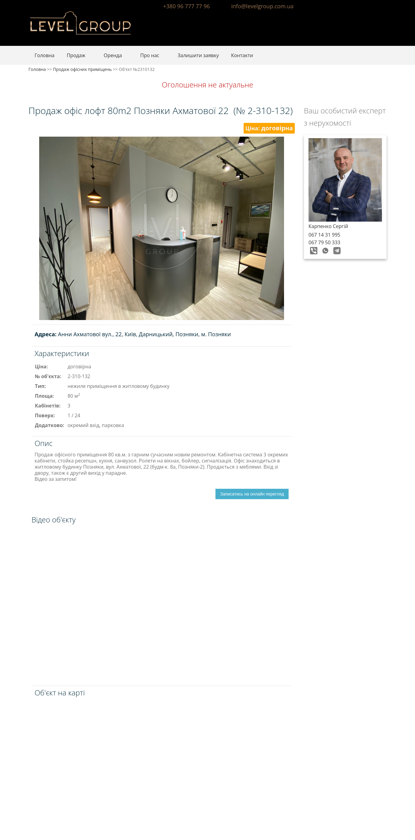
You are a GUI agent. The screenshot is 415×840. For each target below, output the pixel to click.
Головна (44, 55)
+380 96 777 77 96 (186, 6)
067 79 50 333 (324, 242)
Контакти (242, 55)
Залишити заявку (198, 55)
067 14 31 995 (324, 234)
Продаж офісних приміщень (82, 69)
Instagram (381, 5)
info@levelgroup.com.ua (262, 6)
